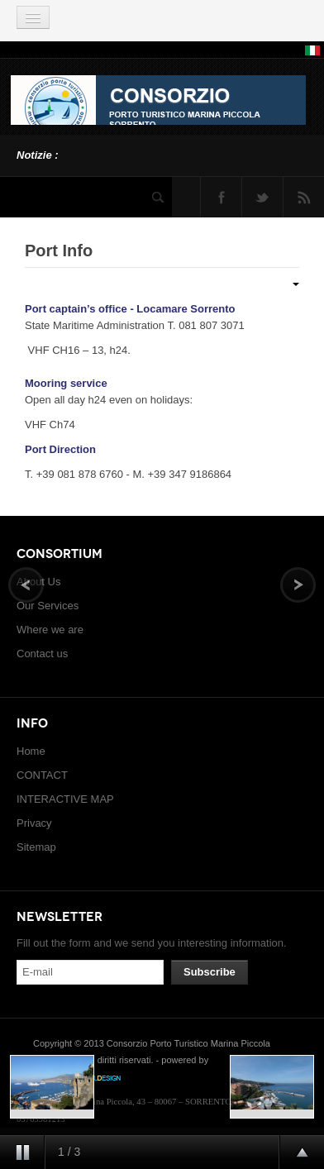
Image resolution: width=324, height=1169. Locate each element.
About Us (38, 581)
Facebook (221, 197)
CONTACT (42, 775)
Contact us (42, 653)
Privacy (34, 823)
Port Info (59, 250)
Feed (304, 197)
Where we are (50, 629)
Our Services (48, 605)
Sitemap (36, 847)
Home (31, 751)
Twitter (262, 197)
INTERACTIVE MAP (65, 799)
